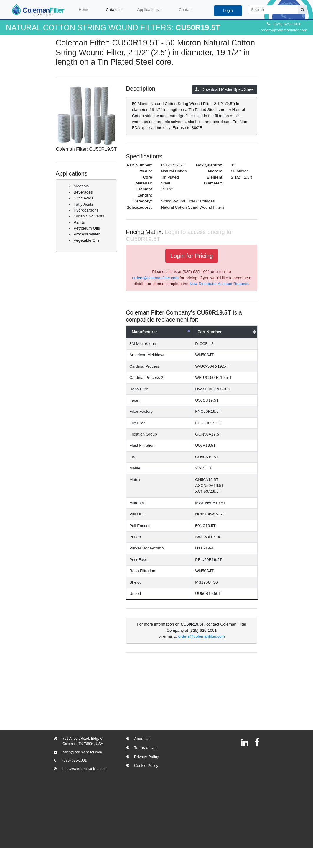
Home (84, 9)
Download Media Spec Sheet (225, 89)
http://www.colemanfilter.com (84, 769)
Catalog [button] (113, 9)
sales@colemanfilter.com (82, 752)
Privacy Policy (146, 756)
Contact (185, 9)
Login (228, 10)
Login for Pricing (191, 256)
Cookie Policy (146, 765)
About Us (142, 738)
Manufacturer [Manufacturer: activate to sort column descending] (144, 332)
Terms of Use (146, 747)
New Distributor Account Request (219, 283)
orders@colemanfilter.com (284, 30)
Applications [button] (148, 9)
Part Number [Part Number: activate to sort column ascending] (216, 332)
